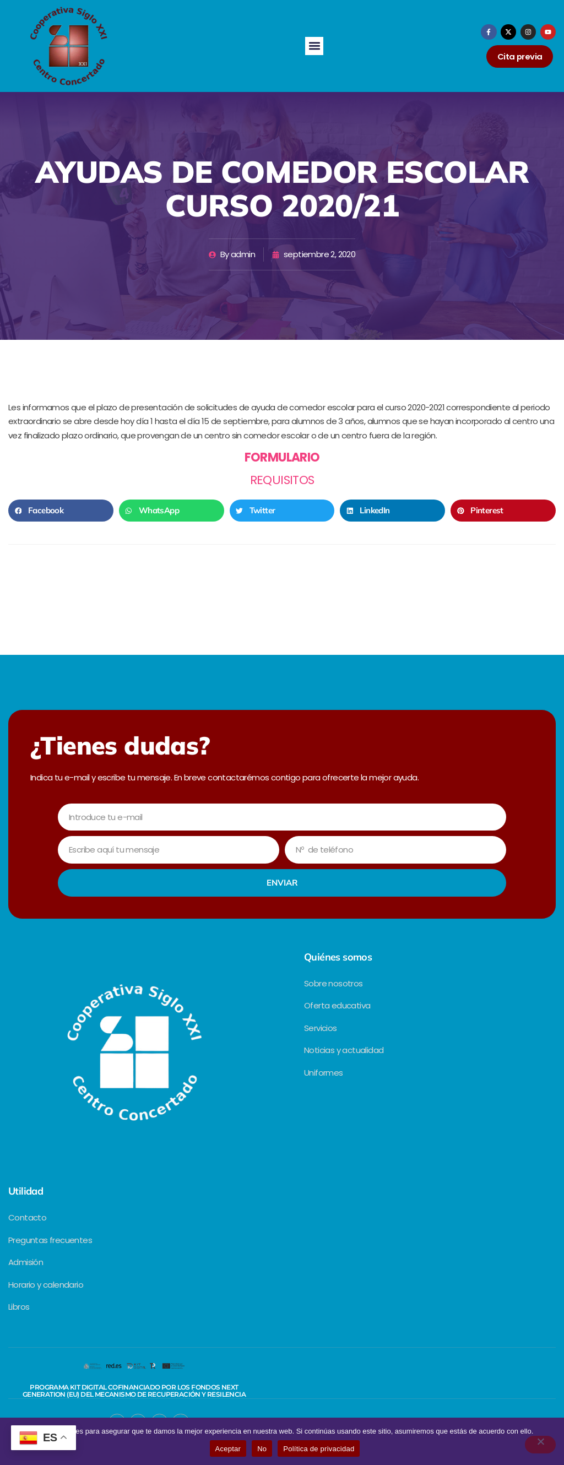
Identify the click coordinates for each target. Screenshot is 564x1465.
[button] (314, 46)
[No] (540, 1444)
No (262, 1449)
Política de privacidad (318, 1449)
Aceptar (228, 1449)
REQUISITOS (282, 480)
